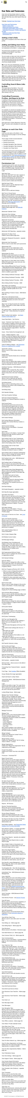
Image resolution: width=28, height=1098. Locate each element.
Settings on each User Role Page (11, 33)
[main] (14, 13)
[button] (2, 2)
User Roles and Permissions (9, 24)
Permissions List (7, 34)
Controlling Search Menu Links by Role (13, 28)
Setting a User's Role (8, 25)
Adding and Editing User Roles (10, 27)
